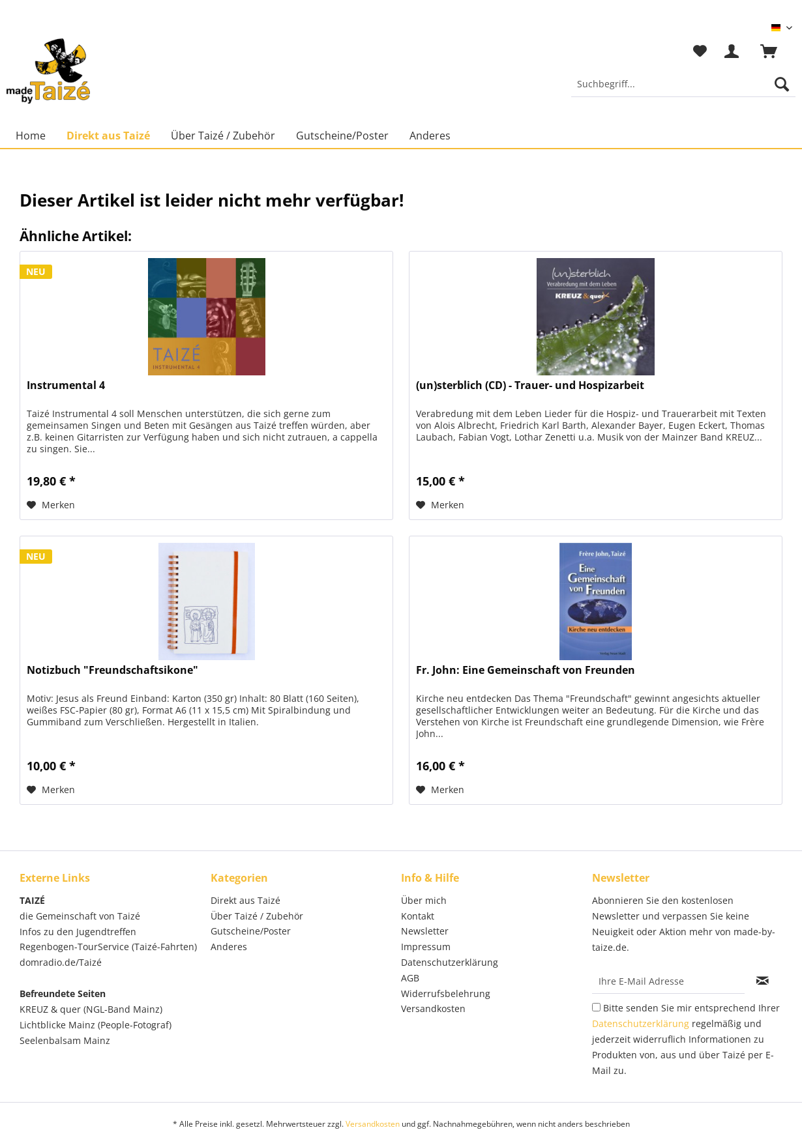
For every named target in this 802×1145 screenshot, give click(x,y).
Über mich (424, 900)
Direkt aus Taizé (245, 900)
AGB (410, 978)
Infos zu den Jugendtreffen (78, 931)
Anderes (229, 946)
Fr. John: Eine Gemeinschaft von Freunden (525, 670)
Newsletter (425, 931)
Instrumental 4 (66, 385)
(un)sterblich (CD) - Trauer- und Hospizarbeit (530, 385)
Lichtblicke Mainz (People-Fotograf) (95, 1025)
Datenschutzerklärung (449, 962)
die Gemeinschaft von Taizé (80, 916)
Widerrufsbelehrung (445, 993)
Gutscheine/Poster (251, 931)
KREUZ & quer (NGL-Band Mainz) (91, 1009)
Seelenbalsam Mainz (65, 1040)
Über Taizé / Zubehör (257, 916)
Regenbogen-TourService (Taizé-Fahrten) (108, 946)
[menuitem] (683, 90)
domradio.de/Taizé (61, 962)
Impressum (426, 946)
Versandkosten (433, 1008)
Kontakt (417, 916)
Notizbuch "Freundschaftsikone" (112, 670)
